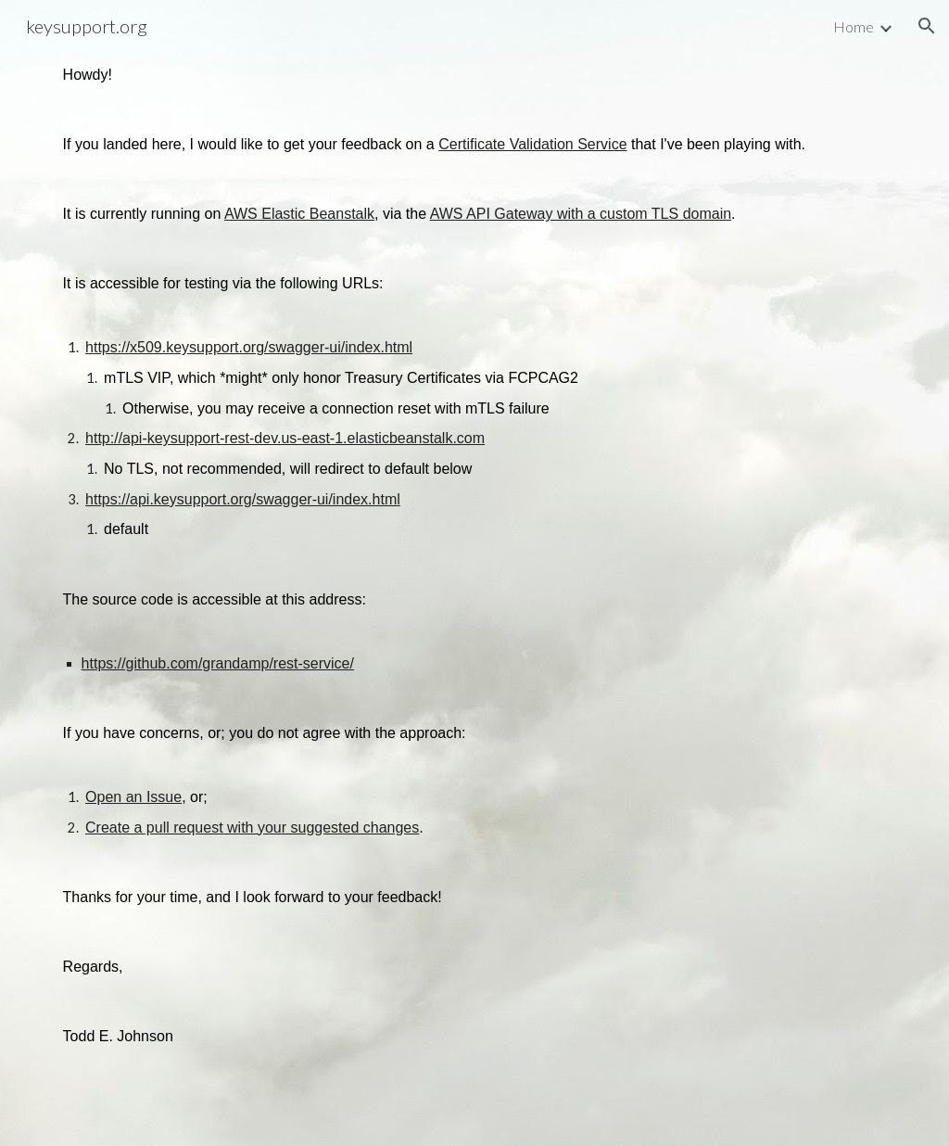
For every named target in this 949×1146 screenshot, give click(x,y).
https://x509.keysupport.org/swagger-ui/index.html (248, 347)
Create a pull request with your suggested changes (252, 827)
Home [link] (853, 26)
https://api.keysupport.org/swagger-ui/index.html (242, 499)
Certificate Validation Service (532, 144)
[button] (927, 26)
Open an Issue (133, 797)
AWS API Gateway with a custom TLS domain (580, 214)
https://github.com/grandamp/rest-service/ (218, 663)
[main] (475, 573)
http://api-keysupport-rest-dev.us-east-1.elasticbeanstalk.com (285, 438)
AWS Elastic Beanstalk (299, 214)
